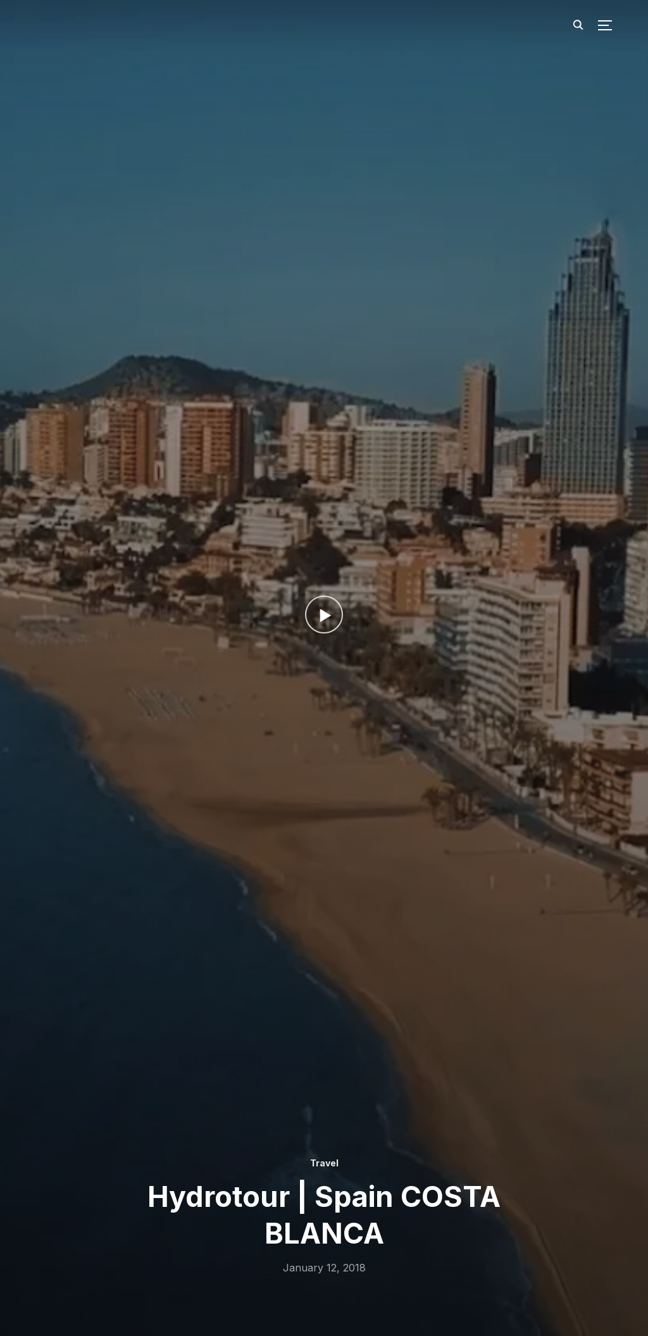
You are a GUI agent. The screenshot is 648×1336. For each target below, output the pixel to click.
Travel (324, 1162)
